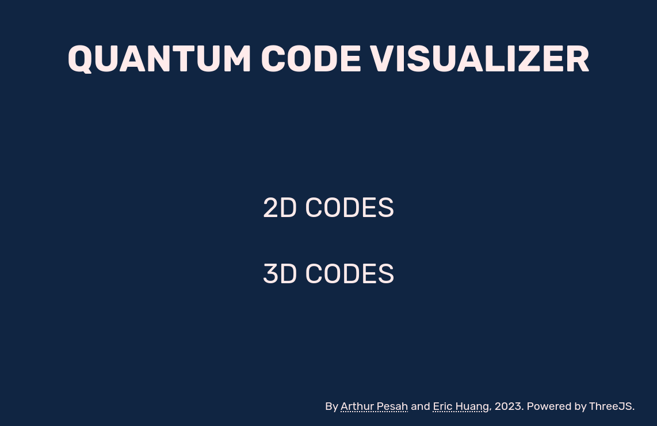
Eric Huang (461, 406)
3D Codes (328, 273)
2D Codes (328, 207)
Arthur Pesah (374, 406)
